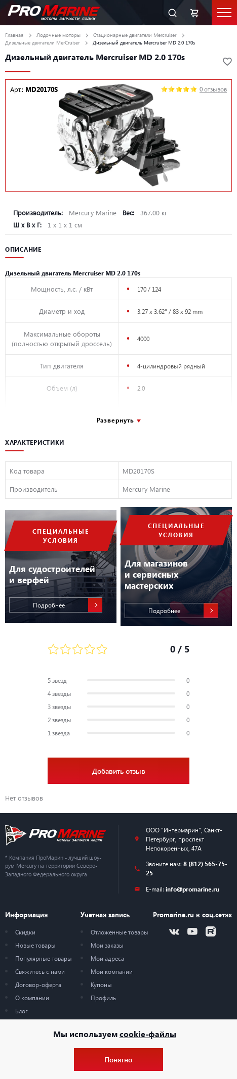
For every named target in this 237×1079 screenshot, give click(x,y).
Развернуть (115, 420)
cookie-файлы (148, 1033)
